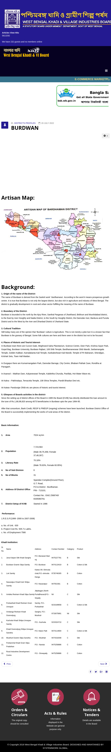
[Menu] (106, 70)
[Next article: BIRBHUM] (104, 664)
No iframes (55, 79)
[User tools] (106, 135)
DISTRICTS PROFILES (25, 123)
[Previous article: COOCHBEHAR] (7, 664)
